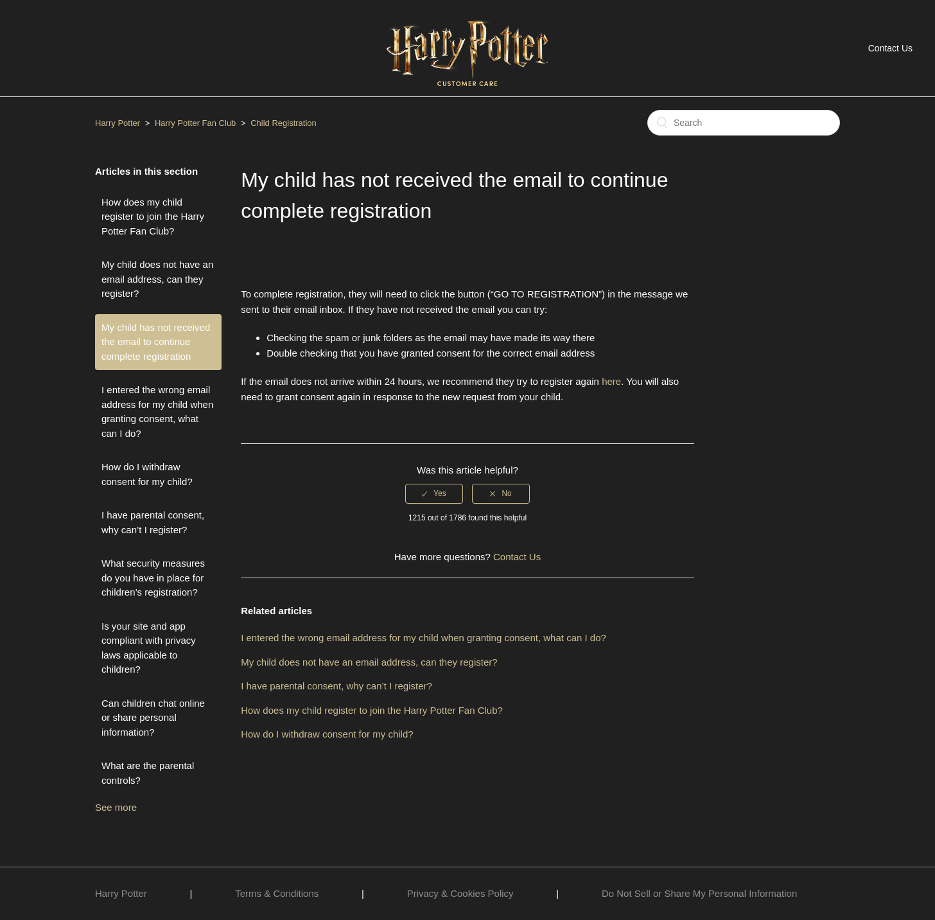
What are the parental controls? (147, 773)
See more (116, 807)
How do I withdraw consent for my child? (147, 474)
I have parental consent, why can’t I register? (152, 522)
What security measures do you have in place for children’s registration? (153, 577)
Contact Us (890, 48)
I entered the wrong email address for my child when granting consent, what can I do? (157, 411)
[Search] (743, 123)
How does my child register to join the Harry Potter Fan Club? (152, 216)
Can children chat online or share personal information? (153, 718)
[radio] (434, 493)
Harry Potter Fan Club (196, 123)
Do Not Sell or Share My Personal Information (699, 893)
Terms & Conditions (277, 893)
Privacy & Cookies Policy (460, 893)
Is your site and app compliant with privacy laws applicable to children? (148, 648)
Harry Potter (117, 123)
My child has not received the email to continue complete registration (155, 342)
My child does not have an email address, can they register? (157, 279)
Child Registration (283, 123)
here (611, 381)
